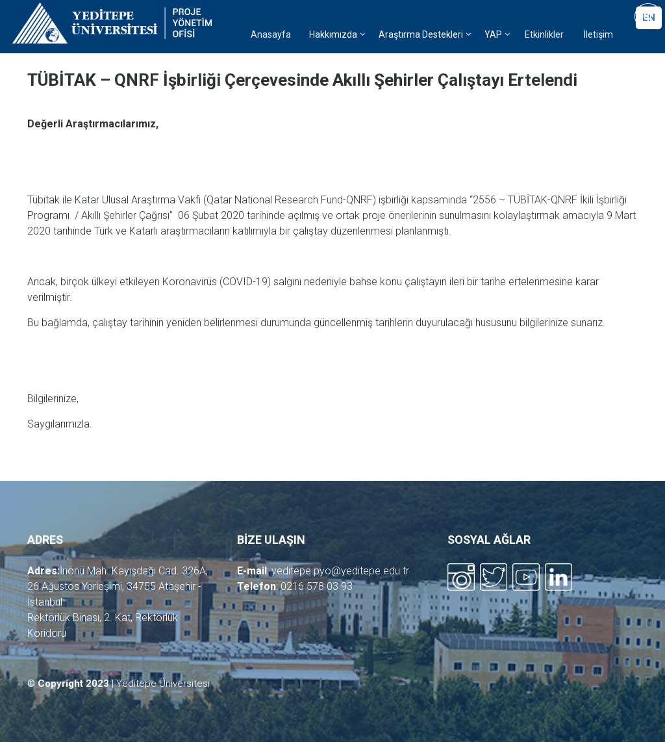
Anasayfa (271, 34)
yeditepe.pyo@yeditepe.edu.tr (340, 571)
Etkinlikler (544, 34)
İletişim (598, 34)
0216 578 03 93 (317, 586)
